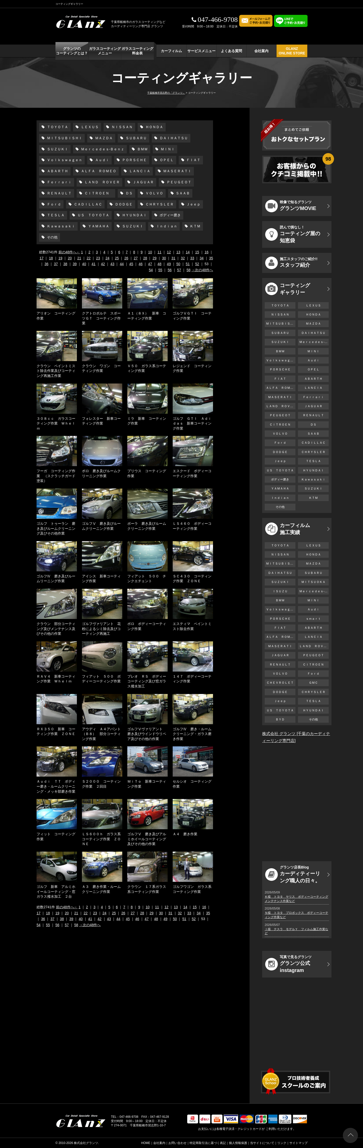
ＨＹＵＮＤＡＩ (134, 215)
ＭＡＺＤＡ (103, 138)
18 (51, 258)
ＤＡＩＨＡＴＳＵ (173, 138)
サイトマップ (298, 1143)
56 (170, 270)
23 (98, 258)
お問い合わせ (177, 1143)
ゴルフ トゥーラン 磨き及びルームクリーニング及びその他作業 (56, 528)
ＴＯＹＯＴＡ (57, 127)
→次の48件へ (202, 270)
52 (197, 264)
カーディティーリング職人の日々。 (292, 874)
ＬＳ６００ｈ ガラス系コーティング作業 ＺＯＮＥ (101, 839)
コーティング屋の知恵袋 (292, 234)
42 (103, 264)
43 (112, 264)
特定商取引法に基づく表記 (208, 1143)
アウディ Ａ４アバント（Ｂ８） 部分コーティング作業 (101, 734)
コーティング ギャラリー (287, 289)
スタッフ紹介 (291, 263)
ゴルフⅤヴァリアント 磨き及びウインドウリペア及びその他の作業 (146, 734)
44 (122, 264)
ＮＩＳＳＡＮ (121, 127)
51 (188, 264)
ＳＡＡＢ (182, 193)
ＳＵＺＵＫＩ (57, 149)
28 (145, 258)
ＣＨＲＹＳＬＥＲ (159, 204)
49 (169, 264)
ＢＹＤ (280, 719)
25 (117, 258)
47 (150, 264)
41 (94, 264)
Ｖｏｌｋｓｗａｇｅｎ (64, 160)
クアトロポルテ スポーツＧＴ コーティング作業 (101, 318)
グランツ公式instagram (288, 964)
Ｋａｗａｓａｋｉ (60, 226)
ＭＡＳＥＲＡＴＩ (176, 171)
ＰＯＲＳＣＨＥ (134, 160)
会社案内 (261, 51)
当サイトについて (262, 1143)
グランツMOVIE (290, 206)
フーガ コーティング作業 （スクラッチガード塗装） (56, 476)
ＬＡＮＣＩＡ (139, 171)
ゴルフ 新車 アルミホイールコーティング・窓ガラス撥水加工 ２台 (56, 891)
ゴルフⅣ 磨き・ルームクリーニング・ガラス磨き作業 (192, 734)
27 (136, 258)
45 (131, 264)
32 (183, 258)
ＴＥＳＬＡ (55, 215)
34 (202, 258)
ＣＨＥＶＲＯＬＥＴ (280, 682)
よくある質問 (231, 51)
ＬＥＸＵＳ (89, 127)
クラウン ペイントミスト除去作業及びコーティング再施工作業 (56, 371)
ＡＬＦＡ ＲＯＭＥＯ (98, 171)
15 (197, 252)
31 (173, 258)
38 (65, 264)
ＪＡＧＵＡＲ (143, 182)
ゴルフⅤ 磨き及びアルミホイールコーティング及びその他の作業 (146, 839)
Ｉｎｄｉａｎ (166, 226)
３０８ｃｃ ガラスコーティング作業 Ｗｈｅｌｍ (56, 423)
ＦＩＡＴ (193, 160)
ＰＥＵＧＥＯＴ (178, 182)
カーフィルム (171, 51)
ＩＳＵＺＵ (280, 591)
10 (150, 252)
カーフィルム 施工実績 (287, 529)
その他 (51, 237)
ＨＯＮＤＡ (153, 127)
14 (188, 252)
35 (211, 258)
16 (207, 252)
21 (79, 258)
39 (75, 264)
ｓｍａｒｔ (313, 618)
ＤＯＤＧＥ (123, 204)
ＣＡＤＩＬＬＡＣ (87, 204)
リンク (281, 1143)
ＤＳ (129, 193)
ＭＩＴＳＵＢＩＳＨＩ (64, 138)
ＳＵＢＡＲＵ (136, 138)
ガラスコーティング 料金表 (137, 51)
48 (160, 264)
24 (107, 258)
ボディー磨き (170, 215)
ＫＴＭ (195, 226)
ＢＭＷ (142, 149)
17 (42, 258)
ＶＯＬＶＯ (153, 193)
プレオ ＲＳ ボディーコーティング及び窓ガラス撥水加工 (146, 681)
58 (189, 270)
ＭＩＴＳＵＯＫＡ (313, 582)
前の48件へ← (69, 252)
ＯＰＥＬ (166, 160)
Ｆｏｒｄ (53, 204)
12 (169, 252)
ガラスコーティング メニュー (105, 51)
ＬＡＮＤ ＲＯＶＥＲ (101, 182)
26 (126, 258)
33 (192, 258)
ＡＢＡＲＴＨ (57, 171)
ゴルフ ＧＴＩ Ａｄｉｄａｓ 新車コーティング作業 (192, 423)
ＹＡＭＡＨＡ (98, 226)
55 (160, 270)
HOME (145, 1143)
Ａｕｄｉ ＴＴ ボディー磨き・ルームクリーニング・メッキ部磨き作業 (56, 786)
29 (155, 258)
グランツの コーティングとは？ (72, 51)
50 (178, 264)
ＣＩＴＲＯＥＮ (98, 193)
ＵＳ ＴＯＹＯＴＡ (92, 215)
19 (60, 258)
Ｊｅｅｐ (193, 204)
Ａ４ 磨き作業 (185, 834)
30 (164, 258)
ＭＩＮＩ (167, 149)
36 (46, 264)
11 (160, 252)
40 (84, 264)
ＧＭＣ (313, 682)
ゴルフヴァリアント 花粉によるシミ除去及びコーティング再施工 (101, 629)
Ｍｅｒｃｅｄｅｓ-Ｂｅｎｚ (102, 149)
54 (151, 270)
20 (70, 258)
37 (56, 264)
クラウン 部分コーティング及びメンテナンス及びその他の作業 (56, 629)
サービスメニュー (201, 51)
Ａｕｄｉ (101, 160)
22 (89, 258)
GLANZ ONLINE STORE (292, 51)
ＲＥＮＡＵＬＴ (59, 193)
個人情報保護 (238, 1143)
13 (178, 252)
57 (179, 270)
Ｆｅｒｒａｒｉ (59, 182)
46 (141, 264)
